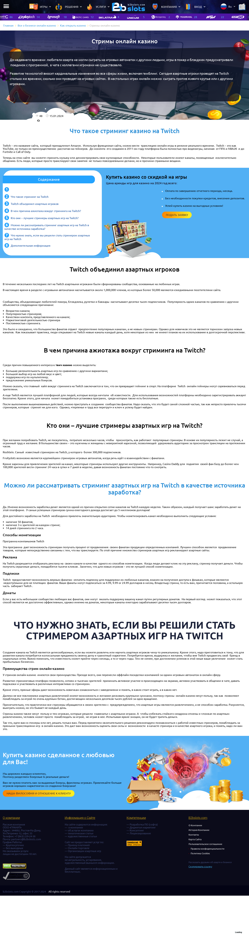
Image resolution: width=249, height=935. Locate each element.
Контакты (194, 834)
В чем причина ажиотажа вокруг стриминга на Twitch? (46, 210)
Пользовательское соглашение (205, 844)
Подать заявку (177, 214)
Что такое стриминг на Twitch (29, 196)
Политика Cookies (200, 853)
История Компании (199, 830)
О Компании (195, 825)
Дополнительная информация (30, 245)
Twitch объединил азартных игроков (35, 203)
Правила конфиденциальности (207, 848)
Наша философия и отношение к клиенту (39, 793)
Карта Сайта (195, 839)
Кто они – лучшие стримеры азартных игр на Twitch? (44, 218)
